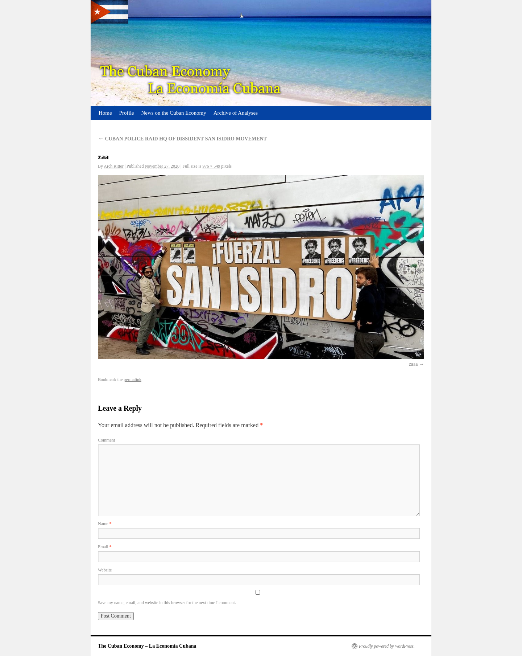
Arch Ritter (113, 166)
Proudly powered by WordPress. (387, 646)
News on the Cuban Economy (173, 113)
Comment (106, 440)
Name (105, 523)
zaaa (413, 364)
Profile (126, 113)
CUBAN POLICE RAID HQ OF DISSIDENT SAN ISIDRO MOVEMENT (182, 139)
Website (105, 570)
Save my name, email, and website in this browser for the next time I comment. (167, 602)
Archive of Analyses (236, 113)
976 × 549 (211, 166)
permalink (132, 379)
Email (105, 546)
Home (105, 113)
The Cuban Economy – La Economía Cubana (147, 646)
